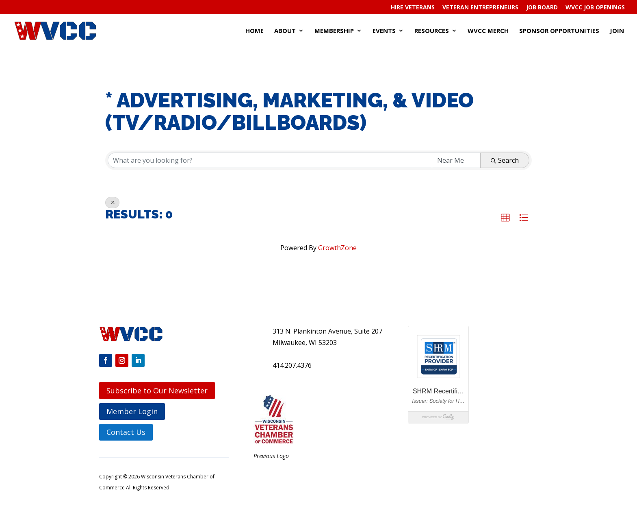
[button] (505, 218)
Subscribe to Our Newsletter (157, 390)
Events (384, 31)
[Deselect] (112, 202)
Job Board (542, 7)
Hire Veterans (413, 7)
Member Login (132, 411)
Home (254, 31)
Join (617, 31)
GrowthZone (337, 247)
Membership (334, 31)
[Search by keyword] (270, 160)
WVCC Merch (488, 31)
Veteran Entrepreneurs (480, 7)
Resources (431, 31)
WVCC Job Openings (595, 7)
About (285, 31)
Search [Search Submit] (505, 160)
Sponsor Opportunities (559, 31)
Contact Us (125, 432)
